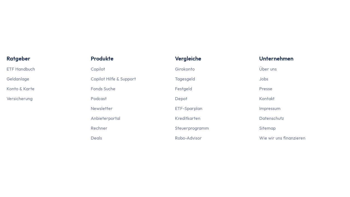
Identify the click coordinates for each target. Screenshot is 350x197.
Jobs (263, 79)
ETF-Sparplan (188, 108)
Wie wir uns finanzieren (282, 138)
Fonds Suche (103, 88)
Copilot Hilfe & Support (113, 79)
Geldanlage (18, 79)
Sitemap (267, 128)
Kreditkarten (187, 118)
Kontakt (267, 98)
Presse (265, 88)
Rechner (99, 128)
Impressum (270, 108)
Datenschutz (271, 118)
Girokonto (185, 69)
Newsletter (102, 108)
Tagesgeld (185, 79)
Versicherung (20, 98)
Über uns (268, 69)
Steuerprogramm (192, 128)
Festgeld (183, 88)
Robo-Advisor (188, 138)
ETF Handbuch (21, 69)
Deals (96, 138)
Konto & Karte (20, 88)
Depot (181, 98)
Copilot (98, 69)
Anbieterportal (105, 118)
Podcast (99, 98)
